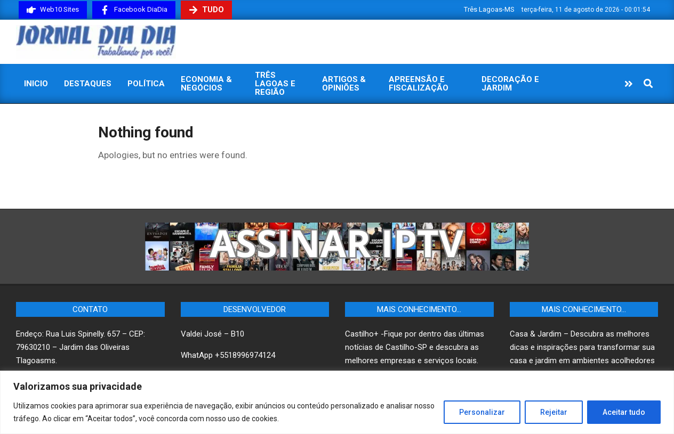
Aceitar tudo (624, 412)
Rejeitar (553, 412)
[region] (337, 402)
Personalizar (482, 412)
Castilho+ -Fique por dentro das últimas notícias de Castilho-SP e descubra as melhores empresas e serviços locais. (414, 347)
